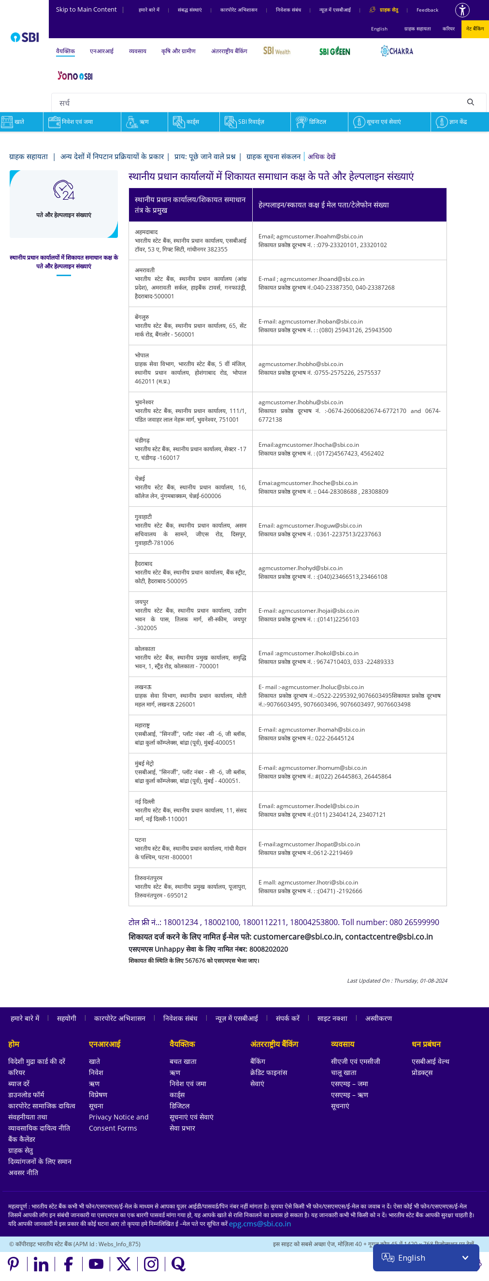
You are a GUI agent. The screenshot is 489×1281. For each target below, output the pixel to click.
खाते (94, 1061)
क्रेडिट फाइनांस (268, 1072)
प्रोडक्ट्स (422, 1072)
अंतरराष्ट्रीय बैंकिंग (229, 51)
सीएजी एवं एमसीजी (355, 1061)
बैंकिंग (257, 1061)
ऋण (137, 122)
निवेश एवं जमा (70, 122)
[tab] (64, 262)
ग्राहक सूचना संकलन (273, 156)
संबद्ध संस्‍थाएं (190, 9)
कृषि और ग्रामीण (178, 51)
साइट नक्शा (332, 1018)
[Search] (470, 101)
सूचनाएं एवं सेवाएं (192, 1116)
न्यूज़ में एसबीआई (335, 9)
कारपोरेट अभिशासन (239, 9)
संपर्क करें (288, 1018)
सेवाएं (257, 1083)
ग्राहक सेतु (20, 1150)
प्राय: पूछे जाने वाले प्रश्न (205, 156)
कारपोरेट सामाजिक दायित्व (41, 1105)
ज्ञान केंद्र (451, 122)
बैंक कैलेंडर (21, 1139)
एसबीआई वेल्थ (430, 1061)
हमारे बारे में (149, 9)
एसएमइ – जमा (349, 1083)
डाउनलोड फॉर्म (26, 1094)
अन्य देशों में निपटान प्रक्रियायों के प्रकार (112, 156)
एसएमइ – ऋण (349, 1094)
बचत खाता (183, 1061)
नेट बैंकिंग (475, 28)
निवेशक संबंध (288, 9)
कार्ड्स (186, 122)
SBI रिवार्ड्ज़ (244, 122)
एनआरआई (102, 51)
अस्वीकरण (378, 1018)
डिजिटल (311, 122)
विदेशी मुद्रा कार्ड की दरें (36, 1061)
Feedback (427, 9)
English (379, 28)
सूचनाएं (340, 1105)
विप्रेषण (98, 1094)
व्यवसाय (137, 51)
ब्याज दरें (18, 1083)
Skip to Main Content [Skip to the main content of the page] (90, 9)
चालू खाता (344, 1072)
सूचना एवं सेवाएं (377, 122)
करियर (449, 28)
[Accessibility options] (462, 10)
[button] (321, 156)
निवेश (96, 1072)
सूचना (96, 1105)
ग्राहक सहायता (417, 28)
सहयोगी (66, 1018)
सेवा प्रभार (182, 1128)
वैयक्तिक (65, 51)
